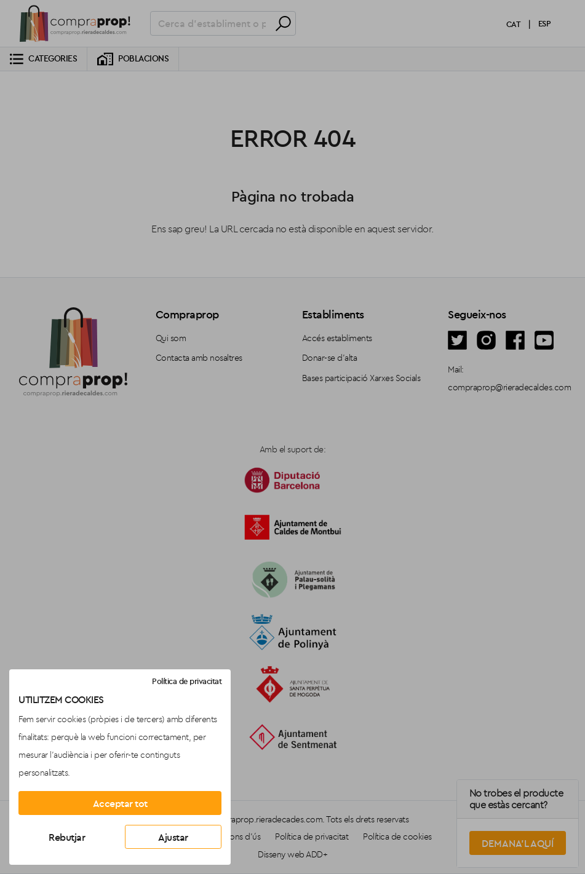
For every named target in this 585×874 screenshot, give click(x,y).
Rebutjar (67, 837)
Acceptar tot (120, 803)
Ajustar (173, 837)
